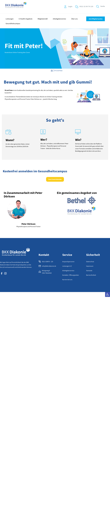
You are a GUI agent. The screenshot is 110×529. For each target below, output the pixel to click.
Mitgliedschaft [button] (43, 19)
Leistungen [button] (10, 19)
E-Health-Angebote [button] (25, 19)
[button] (107, 294)
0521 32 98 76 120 (86, 6)
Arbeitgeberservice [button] (59, 19)
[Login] (65, 6)
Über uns (74, 19)
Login (70, 6)
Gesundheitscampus (13, 23)
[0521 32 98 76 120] (76, 6)
